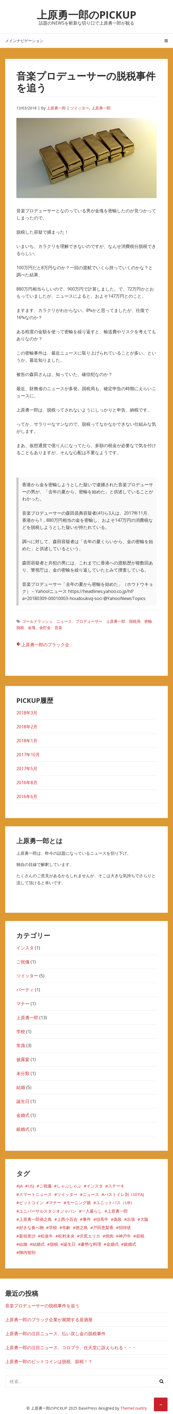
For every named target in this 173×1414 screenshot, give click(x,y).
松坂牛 (47, 1236)
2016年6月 (26, 796)
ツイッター (79, 108)
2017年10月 (28, 755)
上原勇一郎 (56, 108)
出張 (131, 1219)
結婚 (20, 1087)
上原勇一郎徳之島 (35, 1219)
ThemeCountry (133, 1408)
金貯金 (45, 627)
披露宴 (22, 1059)
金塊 (31, 627)
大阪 (144, 1219)
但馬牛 (102, 1219)
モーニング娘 (78, 1202)
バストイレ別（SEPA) (124, 1194)
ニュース (64, 621)
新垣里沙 (27, 1236)
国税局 (135, 621)
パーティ (25, 990)
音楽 (58, 627)
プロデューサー (89, 621)
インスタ (25, 948)
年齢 (66, 1227)
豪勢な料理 (91, 1244)
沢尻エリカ (90, 1236)
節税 (140, 1236)
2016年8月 (26, 783)
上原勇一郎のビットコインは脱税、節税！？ (49, 1361)
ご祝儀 (22, 962)
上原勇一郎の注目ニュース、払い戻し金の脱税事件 (55, 1334)
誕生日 (22, 1101)
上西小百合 (67, 1219)
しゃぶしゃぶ (69, 1186)
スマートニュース (35, 1194)
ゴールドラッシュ (37, 621)
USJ (31, 1186)
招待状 (125, 1227)
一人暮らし (92, 1211)
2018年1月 (26, 741)
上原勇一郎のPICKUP (86, 14)
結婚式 (38, 1244)
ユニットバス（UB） (115, 1202)
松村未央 (66, 1236)
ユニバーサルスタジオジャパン (47, 1211)
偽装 (118, 1219)
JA (21, 1186)
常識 (20, 1045)
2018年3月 (26, 713)
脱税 (20, 627)
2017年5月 (26, 769)
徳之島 (82, 1227)
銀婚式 (22, 1129)
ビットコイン (31, 1202)
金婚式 (22, 1115)
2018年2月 (26, 727)
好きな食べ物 (31, 1227)
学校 (20, 1031)
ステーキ (116, 1186)
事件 (87, 1219)
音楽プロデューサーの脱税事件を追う (42, 1306)
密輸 (148, 621)
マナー (22, 1004)
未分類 (22, 1073)
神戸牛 (125, 1236)
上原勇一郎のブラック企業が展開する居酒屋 (51, 645)
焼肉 (109, 1236)
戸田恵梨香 (103, 1227)
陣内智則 (27, 1252)
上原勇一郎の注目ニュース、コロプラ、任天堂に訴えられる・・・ (70, 1348)
